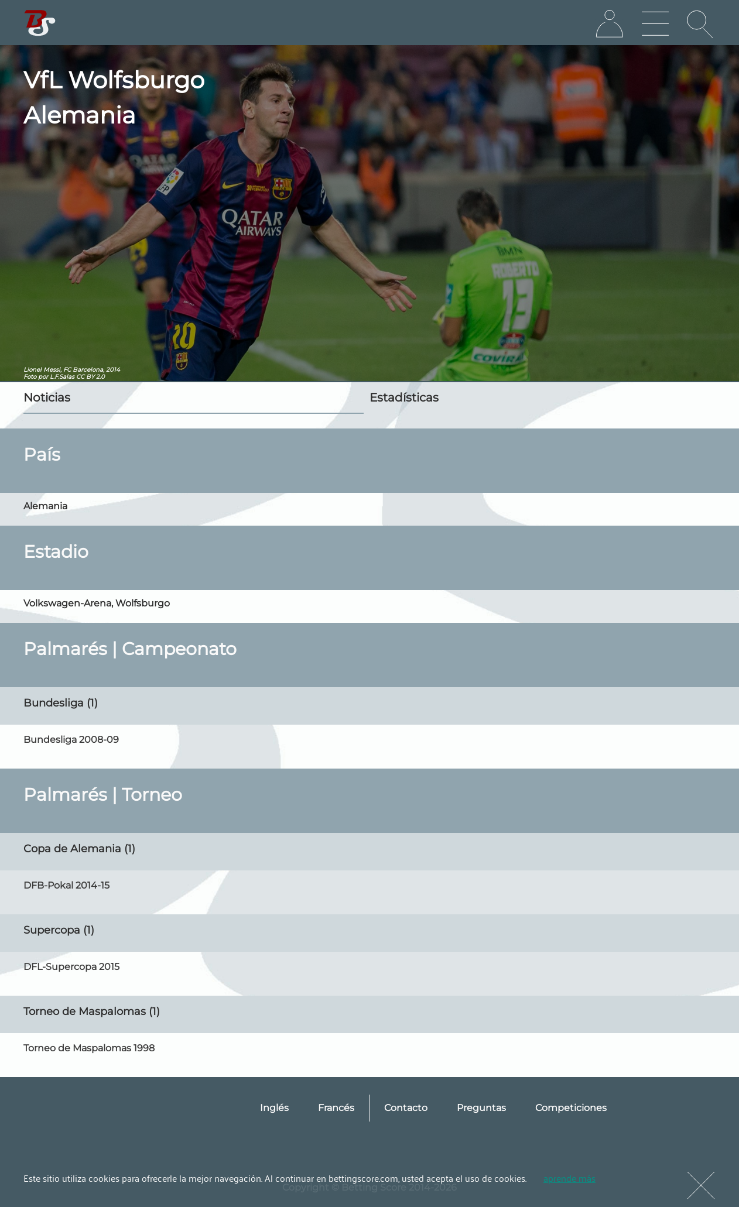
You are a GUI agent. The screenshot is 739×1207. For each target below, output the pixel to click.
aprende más (569, 1178)
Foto (29, 376)
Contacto (405, 1107)
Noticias (46, 397)
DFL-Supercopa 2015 (71, 966)
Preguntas (481, 1107)
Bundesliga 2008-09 (71, 739)
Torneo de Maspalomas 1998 (89, 1048)
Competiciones (571, 1107)
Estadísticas (404, 397)
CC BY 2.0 (90, 376)
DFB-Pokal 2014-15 (66, 885)
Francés (336, 1107)
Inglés (274, 1107)
